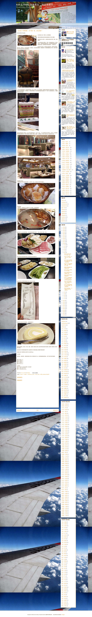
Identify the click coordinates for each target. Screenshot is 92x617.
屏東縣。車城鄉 (64, 465)
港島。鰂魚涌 (64, 603)
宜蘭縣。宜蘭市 (64, 459)
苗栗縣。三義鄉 (64, 506)
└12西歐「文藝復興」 (66, 154)
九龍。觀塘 (64, 553)
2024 (64, 230)
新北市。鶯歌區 (64, 485)
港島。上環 (64, 570)
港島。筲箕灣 (64, 587)
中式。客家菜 (64, 330)
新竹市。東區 (64, 489)
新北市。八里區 (64, 467)
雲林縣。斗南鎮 (64, 515)
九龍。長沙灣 (64, 555)
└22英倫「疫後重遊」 (66, 180)
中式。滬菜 (64, 341)
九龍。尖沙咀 (64, 535)
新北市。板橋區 (64, 472)
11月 (65, 244)
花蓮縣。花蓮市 (64, 502)
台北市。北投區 (64, 424)
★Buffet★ (63, 321)
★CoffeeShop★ (65, 323)
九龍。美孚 (64, 548)
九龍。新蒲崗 (64, 536)
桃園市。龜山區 (64, 498)
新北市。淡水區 (64, 478)
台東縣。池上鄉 (64, 448)
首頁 (18, 24)
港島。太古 (64, 581)
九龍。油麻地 (64, 540)
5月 (64, 292)
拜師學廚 (63, 213)
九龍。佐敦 (64, 527)
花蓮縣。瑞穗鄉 (64, 500)
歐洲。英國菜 (64, 388)
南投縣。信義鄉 (64, 404)
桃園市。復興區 (64, 495)
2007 (64, 313)
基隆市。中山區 (64, 456)
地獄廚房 (63, 211)
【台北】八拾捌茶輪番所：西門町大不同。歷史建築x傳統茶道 (68, 278)
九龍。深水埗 (64, 542)
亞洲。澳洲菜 (64, 360)
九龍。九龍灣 (64, 525)
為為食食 (44, 374)
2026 (64, 227)
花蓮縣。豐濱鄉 (64, 504)
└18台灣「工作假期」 (66, 167)
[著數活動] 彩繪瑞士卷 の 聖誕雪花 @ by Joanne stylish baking (68, 71)
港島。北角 (64, 574)
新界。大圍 (64, 559)
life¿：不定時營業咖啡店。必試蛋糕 (71, 91)
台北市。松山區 (64, 435)
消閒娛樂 (63, 215)
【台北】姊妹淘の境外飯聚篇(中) (68, 275)
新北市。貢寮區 (64, 484)
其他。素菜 (64, 367)
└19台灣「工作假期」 (66, 171)
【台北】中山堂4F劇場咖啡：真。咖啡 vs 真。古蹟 (68, 264)
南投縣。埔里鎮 (64, 405)
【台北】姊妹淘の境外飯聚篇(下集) (68, 273)
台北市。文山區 (64, 433)
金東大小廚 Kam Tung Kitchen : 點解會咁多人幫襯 (71, 115)
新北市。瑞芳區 (64, 482)
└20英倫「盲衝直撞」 (66, 177)
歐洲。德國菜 (64, 375)
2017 (64, 241)
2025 (64, 228)
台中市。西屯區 (64, 415)
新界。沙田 (64, 564)
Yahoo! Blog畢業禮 (70, 49)
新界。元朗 (64, 557)
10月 (65, 246)
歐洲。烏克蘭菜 (64, 384)
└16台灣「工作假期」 (23, 374)
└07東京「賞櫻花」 (65, 143)
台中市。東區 (64, 411)
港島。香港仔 (64, 602)
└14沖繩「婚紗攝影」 (66, 160)
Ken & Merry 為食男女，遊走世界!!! (34, 4)
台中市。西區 (64, 413)
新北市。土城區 (64, 469)
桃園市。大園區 (64, 493)
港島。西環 (64, 592)
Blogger (63, 614)
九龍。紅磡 (64, 546)
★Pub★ (63, 326)
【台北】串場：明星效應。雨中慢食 (68, 270)
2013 (64, 303)
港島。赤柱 (64, 594)
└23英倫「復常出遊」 (66, 182)
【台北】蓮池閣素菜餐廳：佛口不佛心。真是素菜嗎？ (68, 285)
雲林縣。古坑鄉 (64, 513)
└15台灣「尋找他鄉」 (66, 162)
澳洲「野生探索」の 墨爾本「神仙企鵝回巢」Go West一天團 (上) (70, 61)
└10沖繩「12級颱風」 (66, 151)
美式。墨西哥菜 (64, 392)
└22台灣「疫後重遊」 (66, 179)
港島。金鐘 (64, 598)
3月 (64, 295)
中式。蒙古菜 (64, 347)
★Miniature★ (64, 205)
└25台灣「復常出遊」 (66, 192)
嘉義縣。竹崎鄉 (64, 454)
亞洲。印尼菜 (64, 349)
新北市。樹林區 (64, 476)
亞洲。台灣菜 (40, 374)
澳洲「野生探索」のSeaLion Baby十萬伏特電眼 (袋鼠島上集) (71, 127)
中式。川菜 (64, 332)
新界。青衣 (64, 568)
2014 (64, 302)
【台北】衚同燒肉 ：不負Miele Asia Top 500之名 (68, 289)
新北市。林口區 (64, 474)
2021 (64, 235)
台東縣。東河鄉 (64, 446)
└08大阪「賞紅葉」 (65, 145)
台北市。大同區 (64, 430)
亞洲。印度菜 (64, 351)
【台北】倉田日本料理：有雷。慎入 (67, 254)
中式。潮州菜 (64, 343)
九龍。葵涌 (64, 551)
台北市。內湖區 (64, 422)
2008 (64, 311)
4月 (64, 293)
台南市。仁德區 (64, 441)
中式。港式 (64, 338)
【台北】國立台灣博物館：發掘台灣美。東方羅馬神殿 (68, 261)
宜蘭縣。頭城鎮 (64, 463)
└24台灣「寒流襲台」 (66, 186)
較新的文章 (19, 410)
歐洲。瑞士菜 (64, 386)
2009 (64, 310)
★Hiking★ (64, 202)
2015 (64, 300)
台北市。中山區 (34, 374)
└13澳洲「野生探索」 (66, 156)
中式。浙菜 (64, 336)
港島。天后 (64, 579)
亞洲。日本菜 (64, 354)
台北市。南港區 (64, 426)
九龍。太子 (64, 533)
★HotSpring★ (64, 204)
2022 (64, 233)
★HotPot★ (30, 374)
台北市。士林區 (64, 428)
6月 (64, 252)
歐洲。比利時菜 (64, 380)
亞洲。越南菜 (64, 362)
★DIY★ (63, 200)
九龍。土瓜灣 (64, 529)
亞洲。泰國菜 (64, 358)
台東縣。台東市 (64, 444)
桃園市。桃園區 (64, 497)
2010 (64, 308)
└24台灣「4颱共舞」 (65, 184)
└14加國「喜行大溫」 (66, 158)
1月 (64, 298)
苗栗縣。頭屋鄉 (64, 511)
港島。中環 (64, 572)
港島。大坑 (64, 577)
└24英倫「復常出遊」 (66, 190)
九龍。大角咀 (64, 531)
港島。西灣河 (64, 590)
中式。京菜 (64, 328)
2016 (64, 243)
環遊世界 (47, 374)
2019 (64, 238)
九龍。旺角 (64, 538)
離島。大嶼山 (64, 605)
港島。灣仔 (64, 585)
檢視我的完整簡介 (70, 33)
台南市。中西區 (64, 439)
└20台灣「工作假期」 (66, 175)
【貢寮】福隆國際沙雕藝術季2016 (68, 268)
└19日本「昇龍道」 (65, 173)
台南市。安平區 (64, 443)
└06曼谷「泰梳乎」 (65, 141)
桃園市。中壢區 (64, 491)
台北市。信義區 (64, 420)
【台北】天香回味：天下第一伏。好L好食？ (68, 257)
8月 (64, 249)
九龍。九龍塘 (64, 523)
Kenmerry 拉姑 (71, 31)
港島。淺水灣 (64, 583)
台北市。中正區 (64, 418)
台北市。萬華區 (64, 437)
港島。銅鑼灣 (64, 600)
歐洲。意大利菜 (64, 377)
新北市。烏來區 (64, 480)
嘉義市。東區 (64, 452)
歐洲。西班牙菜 (64, 390)
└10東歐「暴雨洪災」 (66, 149)
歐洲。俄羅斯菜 (64, 369)
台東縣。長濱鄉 (64, 450)
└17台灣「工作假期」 (66, 166)
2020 (64, 236)
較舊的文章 (55, 410)
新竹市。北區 (64, 487)
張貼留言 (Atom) (39, 414)
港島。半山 (64, 576)
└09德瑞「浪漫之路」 (66, 147)
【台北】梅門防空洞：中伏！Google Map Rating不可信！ (68, 282)
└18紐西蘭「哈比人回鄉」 (66, 169)
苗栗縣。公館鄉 (64, 508)
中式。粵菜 (64, 345)
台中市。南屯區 (64, 409)
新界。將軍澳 (64, 561)
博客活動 (63, 209)
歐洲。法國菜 (64, 382)
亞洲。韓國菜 (64, 364)
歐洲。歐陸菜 (64, 379)
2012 (64, 305)
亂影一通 (63, 207)
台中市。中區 (64, 407)
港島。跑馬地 (64, 596)
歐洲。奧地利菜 (64, 373)
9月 (64, 247)
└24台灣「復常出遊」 (66, 188)
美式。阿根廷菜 (64, 397)
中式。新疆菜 (64, 334)
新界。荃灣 (64, 566)
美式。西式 (64, 395)
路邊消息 (63, 220)
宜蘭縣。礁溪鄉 (64, 461)
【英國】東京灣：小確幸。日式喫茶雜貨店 (71, 102)
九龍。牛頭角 (64, 544)
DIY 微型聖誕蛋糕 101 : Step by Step (71, 81)
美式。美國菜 (64, 393)
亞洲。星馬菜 (64, 356)
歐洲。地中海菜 (64, 371)
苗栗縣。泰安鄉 (64, 510)
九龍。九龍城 (64, 522)
